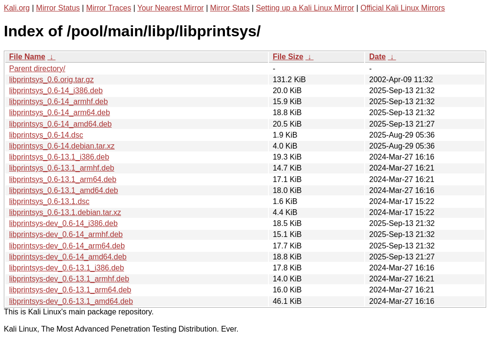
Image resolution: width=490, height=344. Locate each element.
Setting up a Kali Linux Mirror (305, 8)
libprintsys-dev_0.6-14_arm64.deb (67, 246)
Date (377, 57)
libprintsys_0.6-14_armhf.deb (58, 101)
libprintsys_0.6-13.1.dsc (49, 201)
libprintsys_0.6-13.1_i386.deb (59, 157)
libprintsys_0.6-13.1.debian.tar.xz (65, 212)
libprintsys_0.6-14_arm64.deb (59, 112)
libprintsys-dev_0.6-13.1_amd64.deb (71, 301)
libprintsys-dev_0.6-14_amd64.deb (67, 257)
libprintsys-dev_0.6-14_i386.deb (63, 223)
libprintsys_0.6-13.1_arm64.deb (62, 179)
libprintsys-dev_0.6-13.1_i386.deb (66, 268)
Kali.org (17, 8)
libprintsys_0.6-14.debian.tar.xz (62, 146)
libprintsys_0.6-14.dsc (46, 135)
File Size (288, 57)
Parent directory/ (37, 68)
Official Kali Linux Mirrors (402, 8)
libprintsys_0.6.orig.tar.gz (51, 79)
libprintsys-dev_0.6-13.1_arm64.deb (70, 290)
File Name (27, 57)
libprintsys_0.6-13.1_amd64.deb (63, 190)
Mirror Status (58, 8)
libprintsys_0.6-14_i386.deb (56, 90)
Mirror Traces (108, 8)
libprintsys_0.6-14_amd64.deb (60, 124)
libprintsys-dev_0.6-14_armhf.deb (65, 234)
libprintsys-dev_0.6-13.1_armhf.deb (69, 279)
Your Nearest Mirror (170, 8)
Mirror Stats (230, 8)
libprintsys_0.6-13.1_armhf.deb (61, 168)
